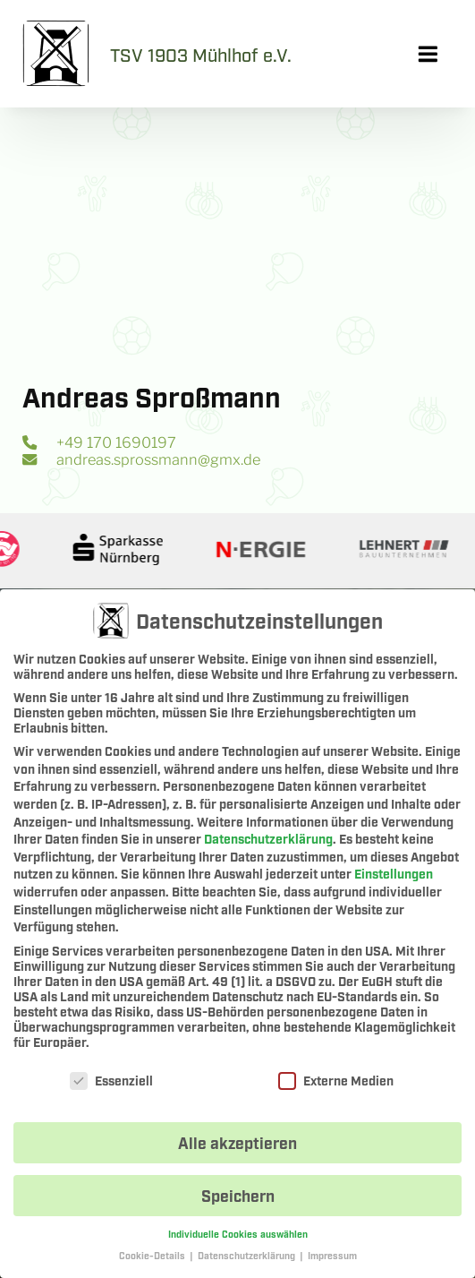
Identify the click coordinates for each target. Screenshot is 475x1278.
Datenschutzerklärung (268, 842)
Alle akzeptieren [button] (237, 1145)
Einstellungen (393, 877)
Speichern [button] (238, 1198)
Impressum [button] (332, 1259)
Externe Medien (336, 1084)
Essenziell (111, 1084)
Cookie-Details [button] (153, 1259)
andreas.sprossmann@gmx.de (140, 459)
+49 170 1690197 (98, 442)
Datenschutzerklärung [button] (248, 1259)
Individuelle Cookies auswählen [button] (238, 1237)
